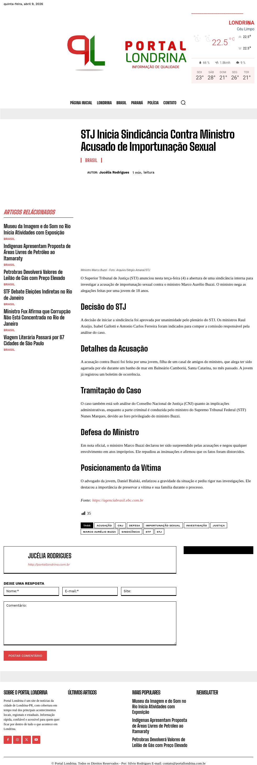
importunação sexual (163, 525)
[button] (183, 102)
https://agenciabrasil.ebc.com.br (117, 500)
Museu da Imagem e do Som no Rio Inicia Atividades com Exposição (34, 228)
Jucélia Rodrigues (114, 172)
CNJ (120, 525)
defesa (134, 525)
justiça (219, 525)
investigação (196, 525)
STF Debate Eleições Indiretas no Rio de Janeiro (37, 284)
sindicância (131, 531)
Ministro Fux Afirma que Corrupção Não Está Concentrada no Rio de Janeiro (38, 303)
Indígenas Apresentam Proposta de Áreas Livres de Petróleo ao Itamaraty (36, 247)
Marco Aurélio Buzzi (99, 531)
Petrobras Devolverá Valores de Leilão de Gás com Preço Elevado (36, 266)
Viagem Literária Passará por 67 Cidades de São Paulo (31, 321)
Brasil (9, 237)
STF (148, 531)
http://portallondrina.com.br (49, 564)
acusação (104, 525)
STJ (159, 531)
